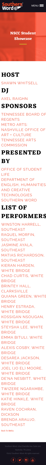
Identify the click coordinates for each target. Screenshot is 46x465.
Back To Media (7, 431)
